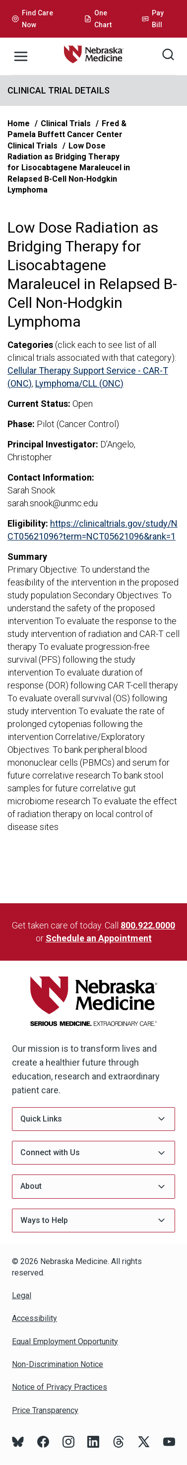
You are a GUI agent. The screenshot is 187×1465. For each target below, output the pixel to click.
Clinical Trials (66, 123)
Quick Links (93, 1119)
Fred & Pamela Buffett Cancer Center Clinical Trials (66, 134)
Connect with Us (93, 1153)
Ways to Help (93, 1220)
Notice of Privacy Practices (59, 1387)
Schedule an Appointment (99, 938)
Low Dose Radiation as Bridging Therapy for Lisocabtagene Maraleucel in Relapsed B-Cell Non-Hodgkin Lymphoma (68, 168)
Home (18, 123)
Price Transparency (45, 1410)
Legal (21, 1295)
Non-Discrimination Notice (57, 1364)
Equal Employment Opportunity (65, 1341)
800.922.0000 (148, 925)
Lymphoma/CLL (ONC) (79, 383)
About (93, 1186)
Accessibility (34, 1318)
